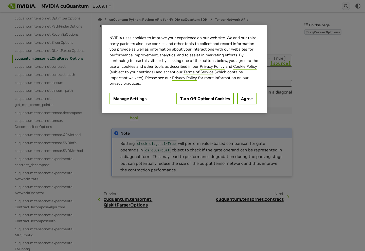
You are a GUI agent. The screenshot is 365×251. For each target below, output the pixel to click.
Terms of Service (198, 72)
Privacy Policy (212, 66)
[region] (184, 69)
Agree (247, 98)
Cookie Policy (245, 66)
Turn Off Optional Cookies (205, 98)
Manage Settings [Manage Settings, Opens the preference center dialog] (130, 98)
